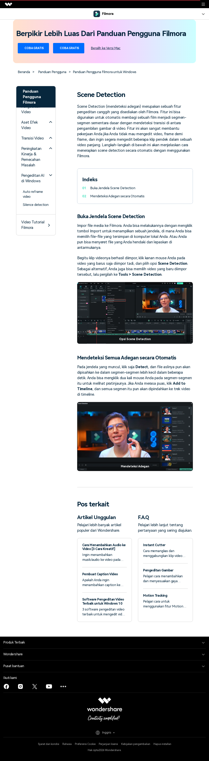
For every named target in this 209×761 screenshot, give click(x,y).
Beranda (24, 72)
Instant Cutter (154, 545)
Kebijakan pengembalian (135, 744)
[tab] (36, 201)
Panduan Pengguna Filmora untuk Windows (104, 72)
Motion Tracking (155, 595)
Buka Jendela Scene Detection (112, 188)
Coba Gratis (33, 48)
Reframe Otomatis (36, 109)
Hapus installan (162, 744)
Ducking (29, 168)
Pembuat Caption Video (100, 574)
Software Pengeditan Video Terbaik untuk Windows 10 (103, 601)
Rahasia (67, 744)
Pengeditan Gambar (158, 570)
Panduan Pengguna (52, 72)
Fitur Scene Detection (31, 186)
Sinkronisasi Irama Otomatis (36, 120)
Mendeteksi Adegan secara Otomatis (117, 196)
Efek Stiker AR (33, 139)
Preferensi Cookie (85, 744)
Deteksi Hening (34, 147)
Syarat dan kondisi (48, 744)
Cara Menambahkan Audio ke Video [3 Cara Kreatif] (104, 547)
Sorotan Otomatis (36, 131)
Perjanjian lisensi (108, 744)
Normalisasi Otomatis (31, 157)
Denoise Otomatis (36, 176)
